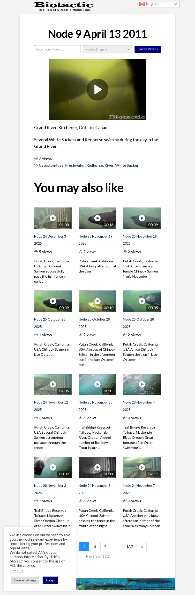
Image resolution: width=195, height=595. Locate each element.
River (109, 165)
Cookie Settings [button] (25, 580)
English (149, 4)
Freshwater (75, 165)
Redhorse (94, 165)
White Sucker (127, 165)
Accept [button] (50, 580)
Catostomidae (51, 165)
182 (129, 546)
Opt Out (16, 571)
